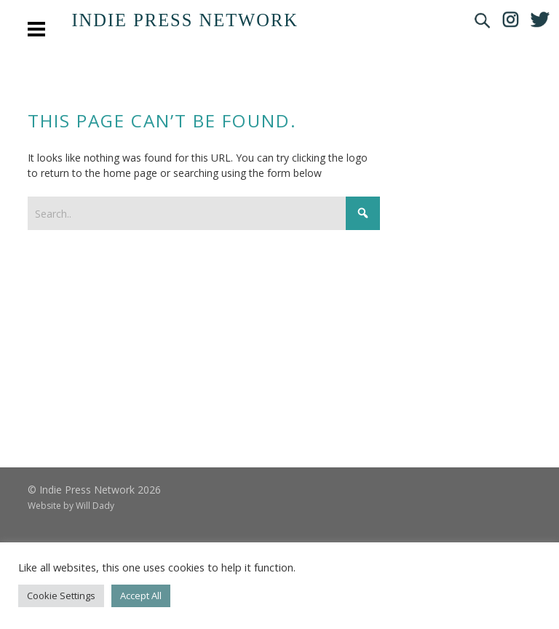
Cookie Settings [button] (61, 595)
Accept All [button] (141, 595)
